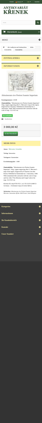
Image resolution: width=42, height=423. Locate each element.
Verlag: (6, 153)
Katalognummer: (7, 100)
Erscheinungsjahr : (10, 161)
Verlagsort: (7, 157)
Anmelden (37, 1)
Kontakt (12, 1)
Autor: (6, 149)
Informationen (12, 66)
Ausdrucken (8, 119)
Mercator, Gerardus (15, 149)
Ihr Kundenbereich (9, 220)
